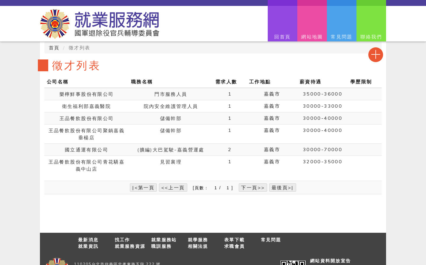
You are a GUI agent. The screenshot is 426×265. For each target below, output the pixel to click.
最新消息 (88, 240)
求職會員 (234, 246)
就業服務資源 (130, 246)
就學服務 (198, 240)
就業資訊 (88, 246)
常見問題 (342, 37)
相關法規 (198, 246)
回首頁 (282, 37)
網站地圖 (312, 37)
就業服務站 (164, 240)
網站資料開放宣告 (330, 261)
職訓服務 (161, 246)
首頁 (54, 48)
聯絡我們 (371, 37)
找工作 (122, 240)
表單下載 (234, 240)
